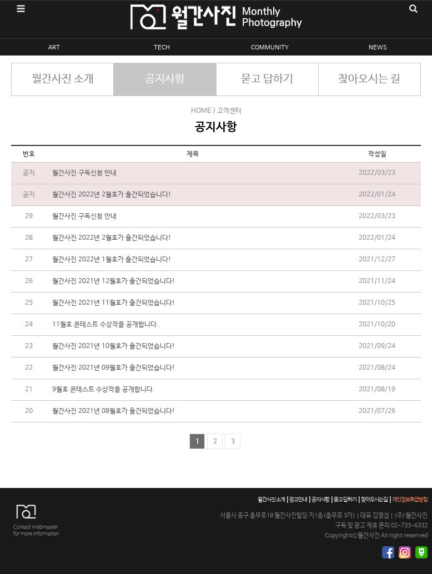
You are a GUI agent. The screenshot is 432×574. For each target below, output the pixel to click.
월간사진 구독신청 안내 (84, 173)
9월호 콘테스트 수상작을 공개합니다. (103, 390)
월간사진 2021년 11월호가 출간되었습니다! (113, 303)
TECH (162, 47)
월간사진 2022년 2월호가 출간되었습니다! (111, 195)
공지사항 (165, 79)
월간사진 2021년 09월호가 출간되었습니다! (113, 368)
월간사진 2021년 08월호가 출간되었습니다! (113, 411)
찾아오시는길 (374, 499)
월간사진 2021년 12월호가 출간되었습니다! (113, 281)
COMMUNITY (270, 47)
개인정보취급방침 (410, 499)
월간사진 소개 (63, 79)
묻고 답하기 (267, 79)
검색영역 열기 (413, 8)
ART (54, 47)
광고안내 (298, 499)
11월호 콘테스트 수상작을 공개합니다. (105, 325)
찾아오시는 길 (369, 79)
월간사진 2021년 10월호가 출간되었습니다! (113, 346)
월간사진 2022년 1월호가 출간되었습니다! (111, 260)
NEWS (378, 47)
